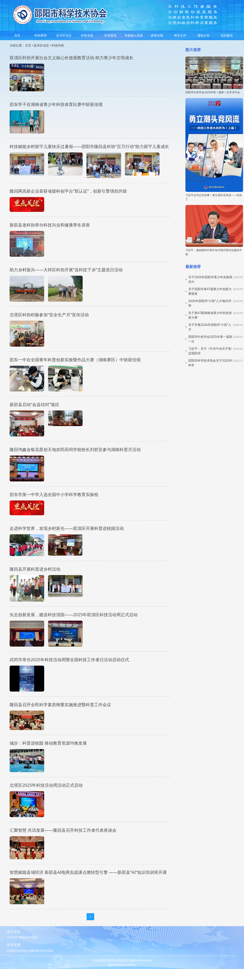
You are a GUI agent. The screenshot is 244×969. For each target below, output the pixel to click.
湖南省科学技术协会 (41, 950)
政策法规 (157, 35)
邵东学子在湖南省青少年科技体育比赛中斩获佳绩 (56, 104)
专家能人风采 (133, 35)
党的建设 (227, 35)
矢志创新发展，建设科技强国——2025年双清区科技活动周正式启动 (74, 614)
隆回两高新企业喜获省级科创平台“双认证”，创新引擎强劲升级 (68, 191)
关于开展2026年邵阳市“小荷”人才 (209, 327)
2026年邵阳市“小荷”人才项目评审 (209, 303)
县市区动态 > (42, 45)
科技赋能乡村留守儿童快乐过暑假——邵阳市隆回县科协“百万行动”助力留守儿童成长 (89, 146)
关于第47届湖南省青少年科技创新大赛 (210, 315)
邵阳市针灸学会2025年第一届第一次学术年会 (212, 92)
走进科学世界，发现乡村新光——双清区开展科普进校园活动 (67, 528)
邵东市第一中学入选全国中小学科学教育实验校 (54, 494)
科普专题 (87, 35)
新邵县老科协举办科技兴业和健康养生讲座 (50, 225)
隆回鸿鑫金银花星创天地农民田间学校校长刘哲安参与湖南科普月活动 (75, 449)
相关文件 (180, 35)
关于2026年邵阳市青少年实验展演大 (210, 279)
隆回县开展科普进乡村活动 (35, 569)
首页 (17, 35)
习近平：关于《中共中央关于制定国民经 (209, 350)
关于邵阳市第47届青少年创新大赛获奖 (210, 291)
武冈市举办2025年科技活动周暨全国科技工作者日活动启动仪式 (69, 659)
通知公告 (203, 35)
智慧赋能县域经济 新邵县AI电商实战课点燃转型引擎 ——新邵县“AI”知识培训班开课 (88, 872)
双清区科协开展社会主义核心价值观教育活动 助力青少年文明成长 (71, 57)
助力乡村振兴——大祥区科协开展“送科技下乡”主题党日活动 (66, 269)
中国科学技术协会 (17, 950)
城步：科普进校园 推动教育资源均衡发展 (48, 743)
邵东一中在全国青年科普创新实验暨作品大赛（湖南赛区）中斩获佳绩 (75, 359)
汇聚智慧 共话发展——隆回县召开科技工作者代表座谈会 (63, 830)
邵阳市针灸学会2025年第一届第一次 (210, 339)
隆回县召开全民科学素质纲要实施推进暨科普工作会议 (60, 704)
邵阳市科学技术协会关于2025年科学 (210, 362)
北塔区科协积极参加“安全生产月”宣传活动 (49, 314)
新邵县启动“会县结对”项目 (34, 404)
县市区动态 (63, 35)
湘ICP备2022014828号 (122, 965)
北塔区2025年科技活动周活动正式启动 (46, 785)
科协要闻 (40, 35)
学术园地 (110, 35)
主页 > (29, 45)
